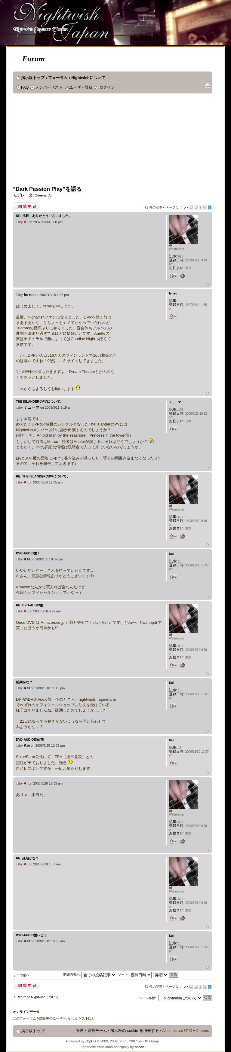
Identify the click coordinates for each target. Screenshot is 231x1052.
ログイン (107, 87)
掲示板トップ (33, 78)
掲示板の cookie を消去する (134, 1031)
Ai (50, 195)
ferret (29, 294)
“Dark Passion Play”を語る (47, 189)
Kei (27, 559)
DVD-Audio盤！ (28, 553)
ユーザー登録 (81, 87)
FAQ (25, 87)
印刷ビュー (207, 86)
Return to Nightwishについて (38, 997)
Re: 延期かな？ (27, 858)
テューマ (31, 407)
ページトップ (207, 284)
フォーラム (58, 78)
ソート (135, 974)
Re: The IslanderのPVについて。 (43, 476)
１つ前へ (23, 975)
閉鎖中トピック (26, 206)
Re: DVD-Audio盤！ (31, 605)
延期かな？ (24, 682)
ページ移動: (147, 998)
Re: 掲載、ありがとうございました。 (44, 216)
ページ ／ (175, 207)
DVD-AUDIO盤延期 (30, 739)
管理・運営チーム (91, 1031)
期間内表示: (89, 974)
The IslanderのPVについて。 (39, 401)
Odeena (40, 195)
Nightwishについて (88, 78)
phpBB (90, 1041)
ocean (139, 1047)
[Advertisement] (122, 141)
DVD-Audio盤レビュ (31, 935)
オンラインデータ (26, 1012)
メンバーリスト (49, 87)
